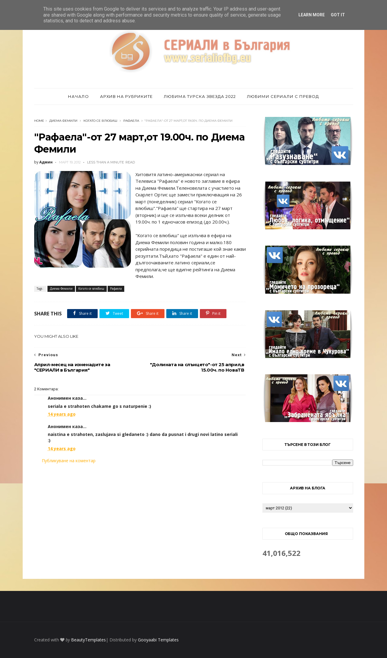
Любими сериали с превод (283, 96)
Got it (338, 14)
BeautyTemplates (88, 640)
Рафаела (131, 121)
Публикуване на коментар (69, 460)
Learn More (311, 14)
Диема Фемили (63, 121)
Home (39, 121)
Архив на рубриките (126, 96)
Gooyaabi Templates (158, 640)
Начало (78, 96)
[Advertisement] (140, 514)
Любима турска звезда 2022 (200, 96)
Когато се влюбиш (100, 121)
